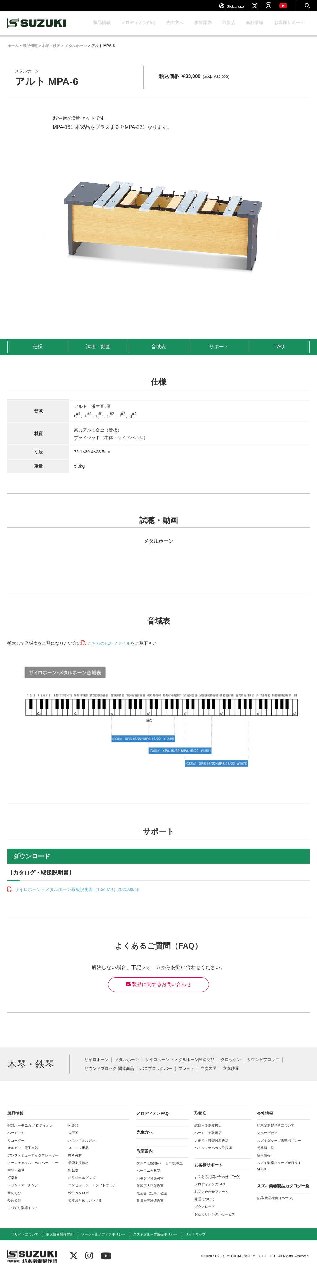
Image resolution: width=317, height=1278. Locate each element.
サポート (219, 352)
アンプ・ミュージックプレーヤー (33, 1161)
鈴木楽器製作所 (36, 29)
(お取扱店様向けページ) (275, 1204)
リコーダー (15, 1146)
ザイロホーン (97, 1066)
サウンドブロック (263, 1066)
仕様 (38, 352)
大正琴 (73, 1139)
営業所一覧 (265, 1154)
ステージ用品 (78, 1154)
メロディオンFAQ (138, 28)
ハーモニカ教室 (148, 1176)
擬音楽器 (14, 1206)
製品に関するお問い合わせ (158, 990)
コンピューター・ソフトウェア (92, 1191)
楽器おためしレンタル (85, 1206)
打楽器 (12, 1183)
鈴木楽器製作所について (275, 1131)
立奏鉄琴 (231, 1075)
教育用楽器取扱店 (208, 1131)
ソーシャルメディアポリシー (103, 1240)
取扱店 (228, 28)
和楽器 (73, 1131)
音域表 (158, 352)
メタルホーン (127, 1066)
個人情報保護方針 (59, 1240)
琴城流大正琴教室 (150, 1191)
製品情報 (102, 28)
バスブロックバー (156, 1075)
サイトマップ (195, 1240)
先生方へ (175, 28)
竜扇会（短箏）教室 (152, 1199)
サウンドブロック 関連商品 (109, 1075)
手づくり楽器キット (22, 1213)
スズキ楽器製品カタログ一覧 (283, 1191)
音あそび (14, 1199)
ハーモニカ (15, 1139)
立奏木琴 (209, 1075)
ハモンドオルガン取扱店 (213, 1154)
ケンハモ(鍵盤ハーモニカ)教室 (160, 1169)
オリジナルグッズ (81, 1183)
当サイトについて (24, 1240)
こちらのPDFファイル (109, 649)
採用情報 (264, 1161)
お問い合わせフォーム (211, 1197)
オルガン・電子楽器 (22, 1154)
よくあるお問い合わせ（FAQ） (218, 1182)
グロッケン (231, 1066)
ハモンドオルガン (81, 1146)
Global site (231, 9)
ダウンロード (204, 1212)
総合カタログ (78, 1199)
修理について (204, 1205)
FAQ (279, 352)
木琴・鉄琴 (15, 1176)
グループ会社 (267, 1139)
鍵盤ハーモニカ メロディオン (30, 1131)
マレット (186, 1075)
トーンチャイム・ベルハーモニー (33, 1169)
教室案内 (203, 28)
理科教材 (75, 1161)
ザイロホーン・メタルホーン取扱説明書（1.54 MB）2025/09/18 (76, 895)
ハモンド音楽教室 (150, 1184)
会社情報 (254, 28)
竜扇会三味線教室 (150, 1206)
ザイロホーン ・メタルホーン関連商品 (180, 1066)
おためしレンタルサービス (214, 1220)
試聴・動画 (98, 352)
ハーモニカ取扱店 (208, 1139)
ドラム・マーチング (22, 1191)
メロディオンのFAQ (209, 1190)
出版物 (73, 1176)
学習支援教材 (78, 1169)
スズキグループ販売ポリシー (279, 1146)
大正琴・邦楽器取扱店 (211, 1146)
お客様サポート (289, 28)
